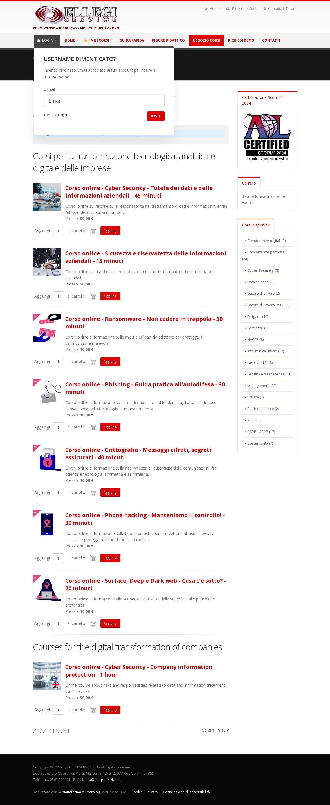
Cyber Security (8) (263, 270)
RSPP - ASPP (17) (261, 431)
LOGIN (47, 40)
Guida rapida (132, 40)
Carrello (249, 183)
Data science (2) (260, 282)
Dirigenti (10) (257, 316)
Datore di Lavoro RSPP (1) (268, 305)
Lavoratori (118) (260, 362)
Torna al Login (55, 114)
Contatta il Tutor (279, 8)
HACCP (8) (255, 339)
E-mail (49, 89)
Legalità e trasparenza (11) (269, 374)
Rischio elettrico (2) (263, 408)
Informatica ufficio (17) (265, 351)
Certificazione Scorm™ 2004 (262, 100)
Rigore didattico (168, 40)
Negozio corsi (206, 40)
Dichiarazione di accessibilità (186, 792)
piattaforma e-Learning (81, 792)
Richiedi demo (241, 40)
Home (212, 8)
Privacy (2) (255, 397)
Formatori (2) (257, 328)
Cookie (137, 792)
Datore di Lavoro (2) (263, 293)
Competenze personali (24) (264, 255)
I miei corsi (97, 40)
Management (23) (261, 385)
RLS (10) (253, 420)
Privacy (152, 792)
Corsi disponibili (256, 225)
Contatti (271, 40)
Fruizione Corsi (241, 8)
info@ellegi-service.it (102, 779)
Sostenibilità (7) (260, 443)
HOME (70, 40)
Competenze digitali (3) (266, 240)
